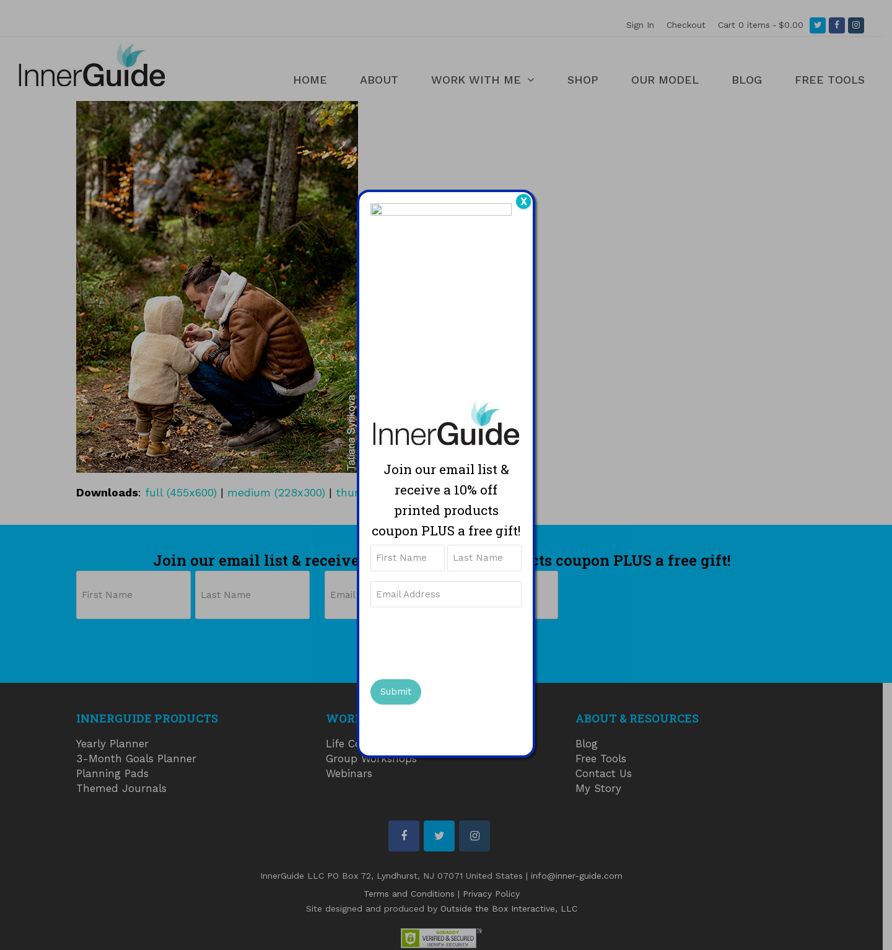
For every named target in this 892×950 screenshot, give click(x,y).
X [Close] (523, 201)
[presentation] (464, 644)
